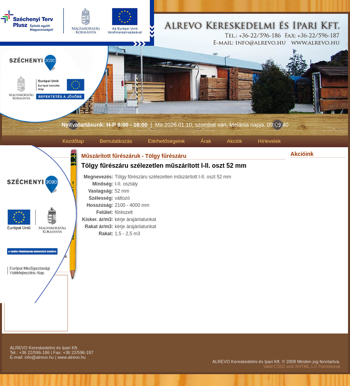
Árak (206, 141)
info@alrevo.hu (39, 357)
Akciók (234, 141)
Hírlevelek (269, 141)
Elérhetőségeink (166, 141)
